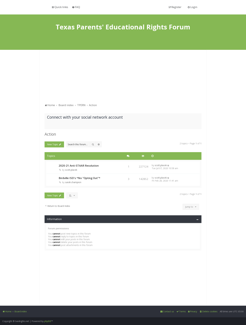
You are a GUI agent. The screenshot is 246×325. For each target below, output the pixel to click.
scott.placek (71, 169)
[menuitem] (76, 7)
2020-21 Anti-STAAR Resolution (79, 165)
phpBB (47, 321)
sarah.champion (73, 182)
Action (50, 134)
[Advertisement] (123, 78)
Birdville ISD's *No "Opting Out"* (79, 178)
